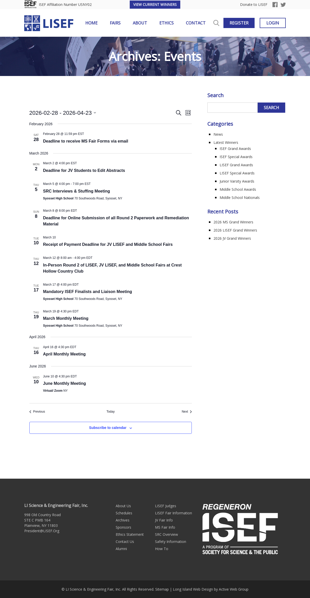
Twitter (283, 4)
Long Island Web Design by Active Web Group (210, 589)
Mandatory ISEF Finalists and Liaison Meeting (87, 291)
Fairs (115, 23)
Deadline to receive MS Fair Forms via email (85, 141)
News (218, 134)
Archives (122, 520)
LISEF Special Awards (237, 173)
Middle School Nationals (240, 197)
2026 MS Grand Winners (233, 222)
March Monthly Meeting (66, 318)
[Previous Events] (37, 412)
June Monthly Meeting (64, 383)
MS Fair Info (165, 527)
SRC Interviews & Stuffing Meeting (76, 191)
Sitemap (162, 589)
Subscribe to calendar (107, 428)
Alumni (121, 548)
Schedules (124, 513)
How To (161, 548)
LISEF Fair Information (173, 513)
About (140, 23)
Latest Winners (225, 142)
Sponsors (123, 527)
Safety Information (170, 541)
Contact (196, 23)
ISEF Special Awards (236, 156)
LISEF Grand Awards (236, 164)
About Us (123, 505)
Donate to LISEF (253, 5)
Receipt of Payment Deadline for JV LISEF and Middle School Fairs (108, 244)
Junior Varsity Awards (237, 181)
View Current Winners (155, 4)
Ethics (166, 23)
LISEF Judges (165, 505)
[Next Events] (187, 412)
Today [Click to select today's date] (110, 411)
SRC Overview (166, 534)
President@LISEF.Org (41, 530)
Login (272, 23)
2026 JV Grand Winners (232, 238)
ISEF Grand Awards (235, 148)
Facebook (275, 4)
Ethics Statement (130, 534)
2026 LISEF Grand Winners (235, 230)
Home (91, 23)
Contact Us (125, 541)
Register (239, 23)
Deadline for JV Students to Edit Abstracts (84, 170)
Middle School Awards (238, 189)
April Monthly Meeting (64, 354)
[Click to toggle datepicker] (62, 113)
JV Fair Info (164, 520)
